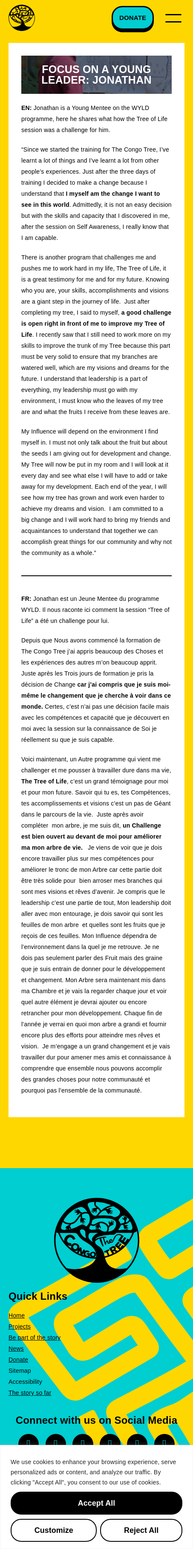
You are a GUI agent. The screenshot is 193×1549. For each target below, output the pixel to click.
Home (17, 1315)
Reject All (141, 1530)
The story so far (30, 1392)
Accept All (96, 1503)
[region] (96, 1497)
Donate (18, 1359)
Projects (20, 1326)
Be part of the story (34, 1337)
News (16, 1348)
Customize (54, 1530)
